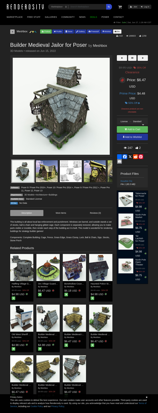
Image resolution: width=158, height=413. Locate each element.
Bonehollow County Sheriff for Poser (82, 283)
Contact (118, 17)
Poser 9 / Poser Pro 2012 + (86, 187)
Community (68, 17)
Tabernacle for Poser (140, 194)
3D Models (29, 195)
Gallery (80, 31)
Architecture (41, 195)
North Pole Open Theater (140, 262)
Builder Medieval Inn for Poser (79, 334)
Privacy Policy (57, 406)
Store (69, 31)
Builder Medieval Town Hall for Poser (82, 385)
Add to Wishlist (132, 137)
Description (27, 213)
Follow (46, 31)
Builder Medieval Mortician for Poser (29, 385)
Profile (58, 31)
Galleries (51, 17)
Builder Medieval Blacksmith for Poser (57, 334)
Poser (105, 17)
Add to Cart (132, 129)
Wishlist (107, 31)
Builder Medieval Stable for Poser (54, 385)
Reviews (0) (95, 213)
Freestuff (94, 31)
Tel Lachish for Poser (140, 238)
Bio (117, 31)
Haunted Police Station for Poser (107, 283)
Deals (93, 17)
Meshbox (100, 46)
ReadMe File (126, 181)
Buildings (53, 195)
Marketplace (15, 17)
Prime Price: (128, 93)
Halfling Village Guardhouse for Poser (30, 283)
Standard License (34, 199)
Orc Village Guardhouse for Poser (54, 283)
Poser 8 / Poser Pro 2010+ (33, 187)
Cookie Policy (37, 406)
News (82, 17)
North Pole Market (140, 215)
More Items (61, 213)
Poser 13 (38, 190)
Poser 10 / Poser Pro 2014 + (60, 187)
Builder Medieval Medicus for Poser (108, 334)
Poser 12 (29, 190)
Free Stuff (33, 17)
